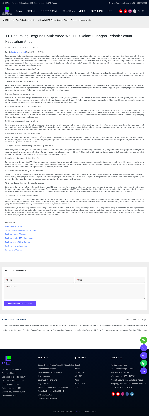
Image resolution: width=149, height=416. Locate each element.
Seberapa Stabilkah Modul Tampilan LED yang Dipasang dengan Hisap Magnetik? (26, 330)
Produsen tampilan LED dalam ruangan (19, 238)
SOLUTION (136, 320)
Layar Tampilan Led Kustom (15, 226)
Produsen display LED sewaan (16, 234)
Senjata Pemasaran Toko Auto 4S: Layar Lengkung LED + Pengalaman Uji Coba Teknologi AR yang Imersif (75, 325)
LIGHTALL (6, 20)
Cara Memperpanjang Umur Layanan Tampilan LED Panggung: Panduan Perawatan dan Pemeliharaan (124, 330)
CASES (128, 320)
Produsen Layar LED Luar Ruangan (17, 242)
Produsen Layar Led (18, 52)
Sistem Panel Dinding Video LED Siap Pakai (20, 230)
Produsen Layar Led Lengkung (16, 246)
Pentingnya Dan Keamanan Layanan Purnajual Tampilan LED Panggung (75, 330)
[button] (112, 11)
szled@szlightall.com (119, 3)
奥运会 (144, 320)
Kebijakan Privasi (89, 412)
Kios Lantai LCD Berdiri (13, 250)
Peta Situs (78, 412)
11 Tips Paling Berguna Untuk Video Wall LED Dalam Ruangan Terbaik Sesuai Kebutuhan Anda (52, 20)
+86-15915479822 (138, 3)
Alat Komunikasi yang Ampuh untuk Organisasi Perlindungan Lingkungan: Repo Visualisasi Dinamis (124, 325)
